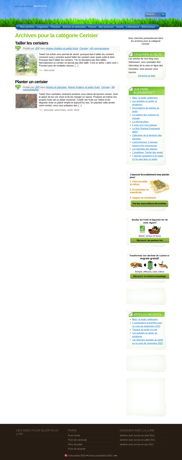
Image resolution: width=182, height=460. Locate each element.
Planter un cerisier (31, 82)
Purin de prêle (75, 444)
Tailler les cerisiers (31, 43)
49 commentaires (99, 48)
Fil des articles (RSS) (77, 455)
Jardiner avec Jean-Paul (24, 6)
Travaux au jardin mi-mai (144, 329)
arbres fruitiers (60, 110)
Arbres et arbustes (56, 87)
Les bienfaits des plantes (144, 149)
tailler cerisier (49, 70)
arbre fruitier (48, 110)
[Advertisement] (145, 360)
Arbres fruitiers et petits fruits (62, 48)
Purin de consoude (77, 440)
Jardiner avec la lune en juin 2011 (137, 444)
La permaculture (140, 121)
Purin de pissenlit (76, 449)
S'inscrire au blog (146, 76)
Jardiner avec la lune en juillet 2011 (137, 440)
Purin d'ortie (74, 435)
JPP (37, 48)
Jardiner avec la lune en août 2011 (137, 435)
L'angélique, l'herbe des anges (147, 152)
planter (76, 110)
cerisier (70, 110)
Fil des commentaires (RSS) (100, 455)
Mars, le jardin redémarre (145, 98)
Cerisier (83, 48)
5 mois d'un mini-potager (144, 125)
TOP (115, 455)
